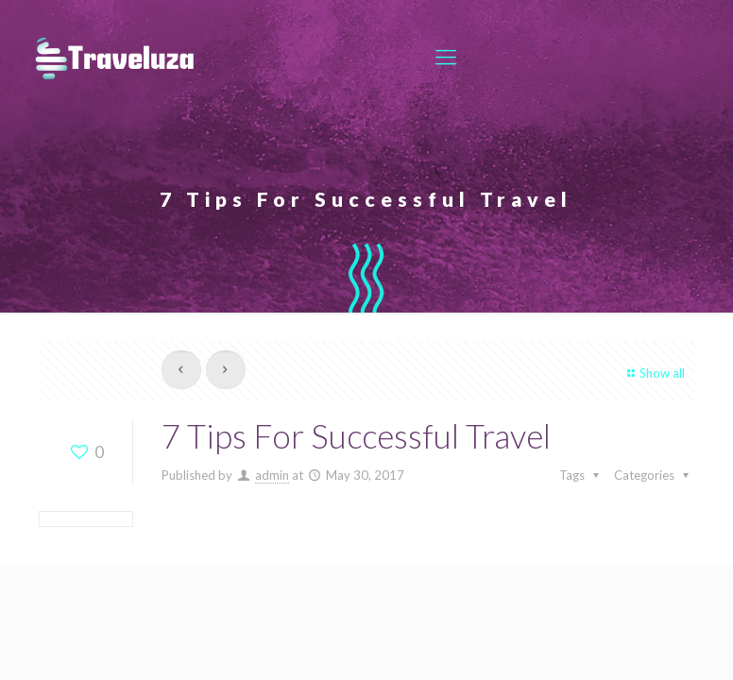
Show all (653, 373)
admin (272, 475)
